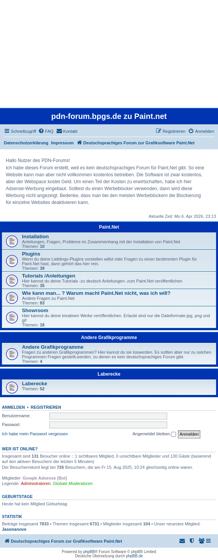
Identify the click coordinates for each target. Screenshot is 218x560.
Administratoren (35, 483)
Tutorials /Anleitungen (48, 276)
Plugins (31, 254)
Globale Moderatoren (72, 483)
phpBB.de (134, 556)
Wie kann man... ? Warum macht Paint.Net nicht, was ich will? (96, 293)
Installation (35, 236)
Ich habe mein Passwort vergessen (35, 433)
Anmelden (13, 407)
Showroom (35, 310)
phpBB (89, 552)
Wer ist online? (20, 448)
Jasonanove (14, 529)
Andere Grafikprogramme (109, 337)
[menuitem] (46, 131)
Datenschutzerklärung (26, 142)
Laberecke (108, 374)
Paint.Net (109, 227)
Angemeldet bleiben (154, 434)
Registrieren (46, 407)
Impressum (62, 142)
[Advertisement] (109, 54)
